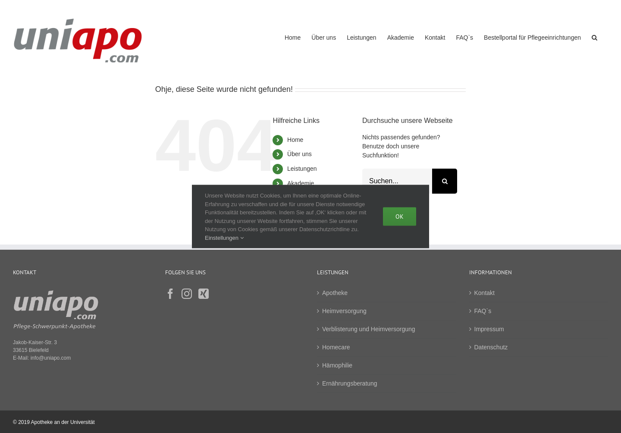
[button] (594, 36)
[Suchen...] (397, 181)
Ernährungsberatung (349, 383)
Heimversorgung (344, 310)
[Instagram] (187, 294)
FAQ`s (483, 310)
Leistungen (302, 168)
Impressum (489, 329)
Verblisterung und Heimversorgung (368, 329)
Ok (399, 216)
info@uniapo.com (51, 358)
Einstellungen (224, 237)
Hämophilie (337, 365)
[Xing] (203, 294)
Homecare (336, 347)
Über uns (299, 154)
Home (295, 139)
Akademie (300, 183)
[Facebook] (170, 294)
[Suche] (444, 181)
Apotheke (335, 292)
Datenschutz (491, 347)
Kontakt (484, 292)
